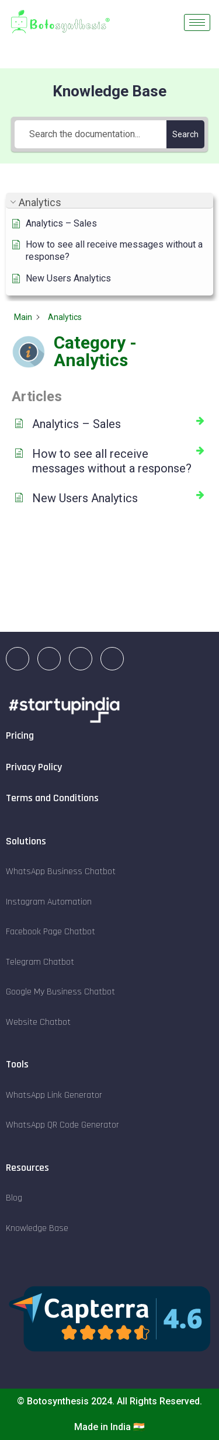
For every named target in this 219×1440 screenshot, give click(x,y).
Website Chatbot (38, 1022)
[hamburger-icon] (197, 22)
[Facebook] (80, 658)
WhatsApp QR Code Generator (62, 1125)
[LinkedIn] (17, 658)
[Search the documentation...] (91, 134)
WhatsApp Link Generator (54, 1095)
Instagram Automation (49, 902)
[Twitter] (112, 658)
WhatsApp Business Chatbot (61, 871)
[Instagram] (49, 658)
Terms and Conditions (52, 798)
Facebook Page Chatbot (50, 932)
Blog (14, 1198)
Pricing (20, 735)
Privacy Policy (34, 767)
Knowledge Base (37, 1228)
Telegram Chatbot (40, 962)
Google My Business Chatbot (60, 992)
